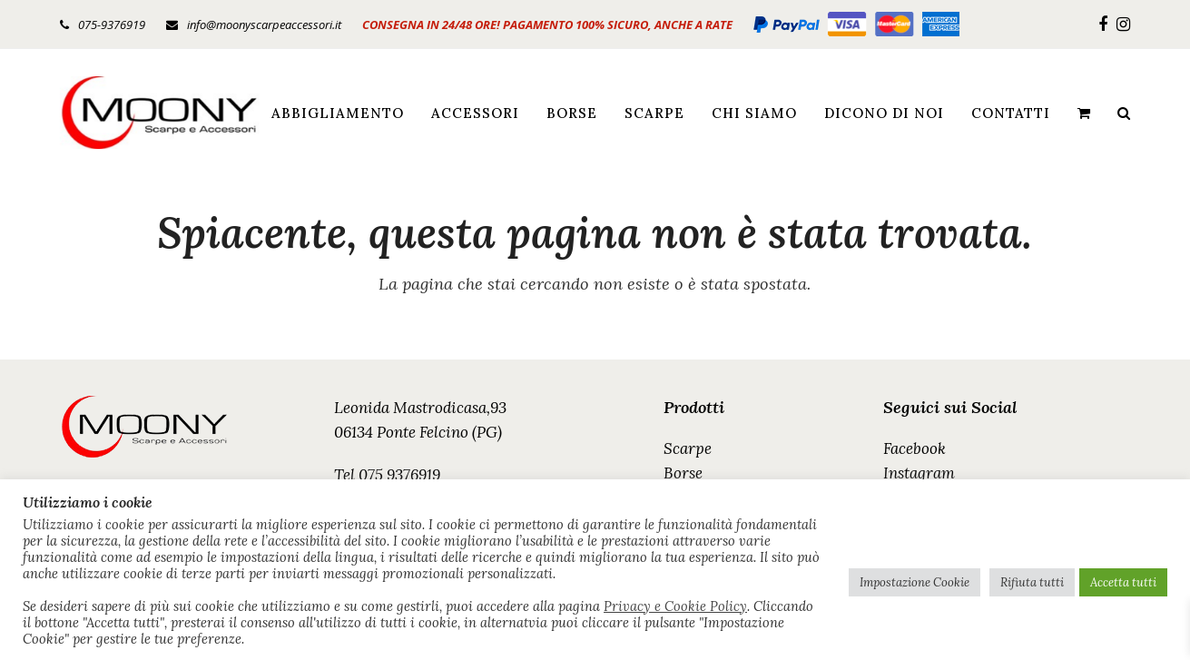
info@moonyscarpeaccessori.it (264, 24)
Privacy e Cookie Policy (675, 606)
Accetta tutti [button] (1123, 582)
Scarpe (688, 448)
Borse (683, 473)
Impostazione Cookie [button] (914, 582)
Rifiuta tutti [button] (1032, 582)
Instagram (919, 473)
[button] (1084, 112)
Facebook (914, 448)
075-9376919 (111, 24)
